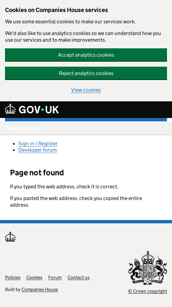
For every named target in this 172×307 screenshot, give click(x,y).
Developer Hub (23, 128)
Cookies (34, 277)
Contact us (78, 277)
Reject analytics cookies (86, 73)
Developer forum (37, 150)
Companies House (40, 289)
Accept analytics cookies (86, 55)
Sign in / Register (38, 143)
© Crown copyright (147, 291)
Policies (12, 277)
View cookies (86, 90)
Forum (55, 277)
